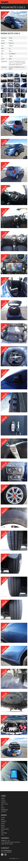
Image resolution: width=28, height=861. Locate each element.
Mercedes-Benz (5, 829)
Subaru (3, 827)
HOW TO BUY (4, 804)
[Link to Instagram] (5, 854)
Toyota (3, 817)
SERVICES (3, 802)
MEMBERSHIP (4, 810)
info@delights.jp (8, 850)
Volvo (2, 834)
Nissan (2, 819)
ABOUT (3, 808)
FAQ (2, 806)
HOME (2, 798)
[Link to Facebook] (2, 854)
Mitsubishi (3, 821)
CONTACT (3, 811)
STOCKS (3, 800)
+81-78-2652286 (7, 852)
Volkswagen (4, 833)
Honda (2, 823)
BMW (2, 831)
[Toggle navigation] (25, 1)
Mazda (2, 825)
